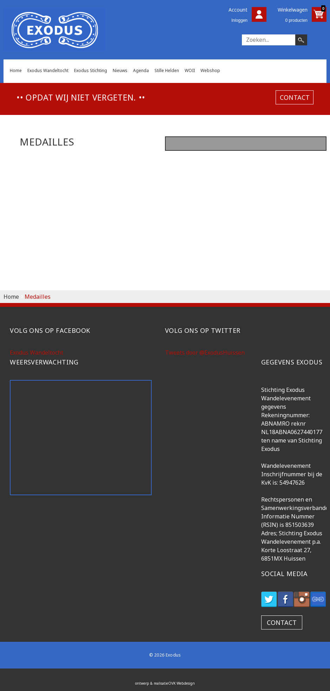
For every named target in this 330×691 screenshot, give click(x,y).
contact (295, 97)
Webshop (210, 70)
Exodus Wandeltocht (47, 70)
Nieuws (120, 70)
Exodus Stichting (90, 70)
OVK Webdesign (181, 683)
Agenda (141, 70)
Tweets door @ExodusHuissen (205, 352)
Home (16, 70)
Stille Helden (166, 70)
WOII (190, 70)
